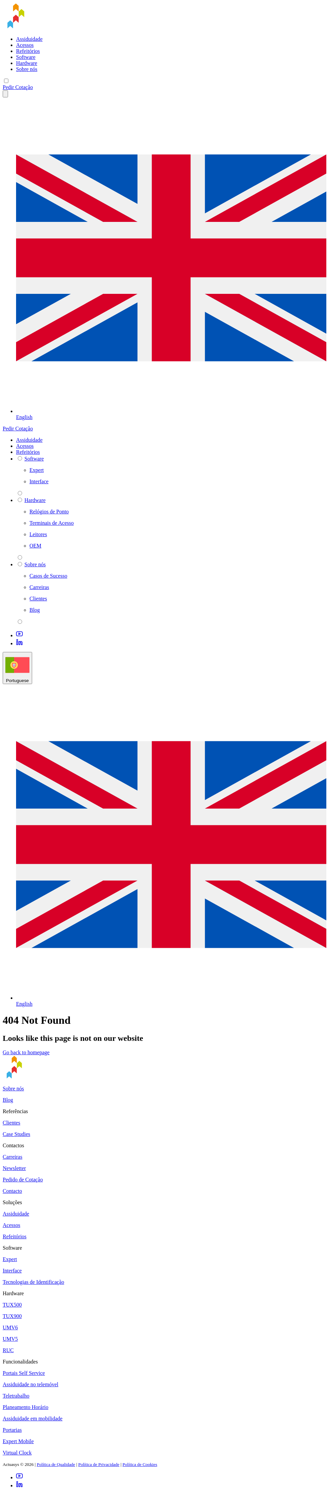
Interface (12, 1270)
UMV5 (10, 1339)
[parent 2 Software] (20, 493)
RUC (8, 1350)
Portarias (12, 1430)
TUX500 (12, 1305)
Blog (8, 1100)
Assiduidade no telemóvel (30, 1384)
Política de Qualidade (56, 1464)
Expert (10, 1259)
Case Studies (16, 1134)
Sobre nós (26, 69)
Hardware (26, 63)
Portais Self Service (24, 1373)
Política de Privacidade (98, 1464)
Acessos (24, 45)
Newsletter (14, 1168)
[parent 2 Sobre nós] (20, 621)
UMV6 (10, 1327)
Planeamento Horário (25, 1407)
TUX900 (12, 1316)
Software (25, 57)
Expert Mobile (18, 1441)
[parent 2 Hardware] (20, 557)
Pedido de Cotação (23, 1179)
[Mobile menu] (6, 81)
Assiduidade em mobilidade (33, 1418)
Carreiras (12, 1157)
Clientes (11, 1123)
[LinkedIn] (19, 643)
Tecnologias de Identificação (33, 1282)
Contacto (12, 1191)
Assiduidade (29, 39)
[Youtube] (19, 635)
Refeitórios (28, 51)
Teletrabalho (16, 1396)
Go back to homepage (26, 1052)
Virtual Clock (17, 1453)
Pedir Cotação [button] (18, 87)
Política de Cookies (139, 1464)
